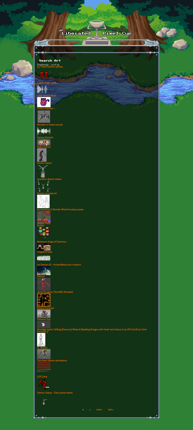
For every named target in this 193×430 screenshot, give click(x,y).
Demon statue (44, 163)
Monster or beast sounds (50, 125)
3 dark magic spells (47, 83)
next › (99, 410)
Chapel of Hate (44, 252)
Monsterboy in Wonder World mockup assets (60, 210)
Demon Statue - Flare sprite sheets (55, 393)
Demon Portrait (45, 138)
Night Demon (44, 147)
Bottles (40, 226)
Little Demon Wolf (46, 96)
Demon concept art (47, 194)
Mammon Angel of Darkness (51, 242)
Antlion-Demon (45, 109)
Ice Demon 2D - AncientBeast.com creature (59, 265)
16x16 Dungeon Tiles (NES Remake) (55, 292)
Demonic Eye (43, 319)
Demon (41, 277)
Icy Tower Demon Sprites (50, 67)
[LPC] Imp (42, 377)
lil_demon (42, 348)
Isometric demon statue (49, 179)
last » (111, 410)
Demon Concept (45, 308)
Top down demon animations (52, 361)
